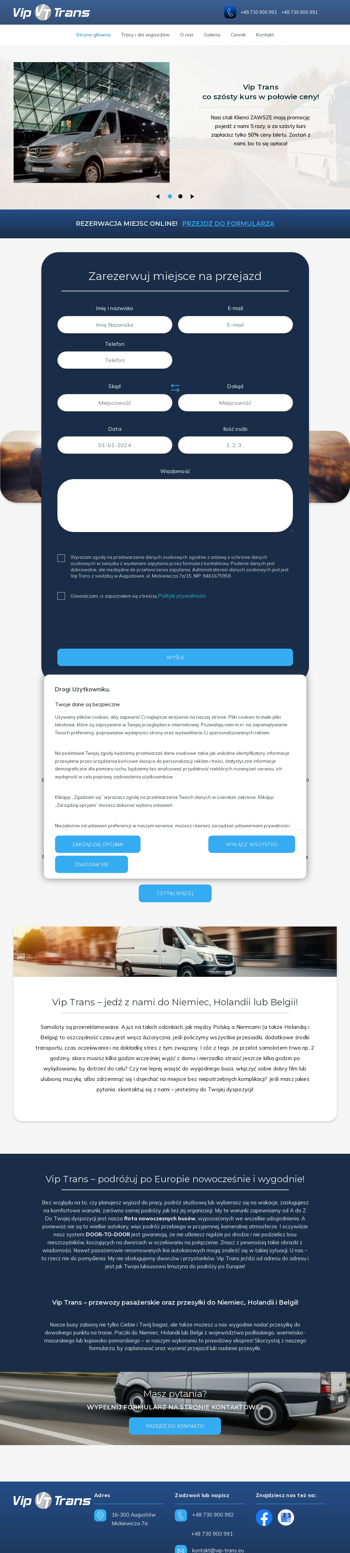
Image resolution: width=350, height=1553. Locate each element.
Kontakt (265, 35)
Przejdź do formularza (228, 224)
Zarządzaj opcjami (97, 844)
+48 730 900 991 (299, 12)
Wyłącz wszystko (252, 844)
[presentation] (110, 626)
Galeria (212, 35)
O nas (187, 35)
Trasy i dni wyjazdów (145, 35)
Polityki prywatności (182, 595)
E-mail (235, 308)
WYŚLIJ (175, 657)
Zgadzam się (91, 864)
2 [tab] (180, 196)
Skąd (114, 386)
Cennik (238, 35)
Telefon (114, 344)
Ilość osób (235, 429)
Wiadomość (175, 471)
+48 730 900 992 (259, 12)
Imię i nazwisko (114, 308)
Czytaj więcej (175, 893)
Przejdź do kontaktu (175, 1426)
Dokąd (235, 386)
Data (114, 429)
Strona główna (93, 35)
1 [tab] (170, 196)
